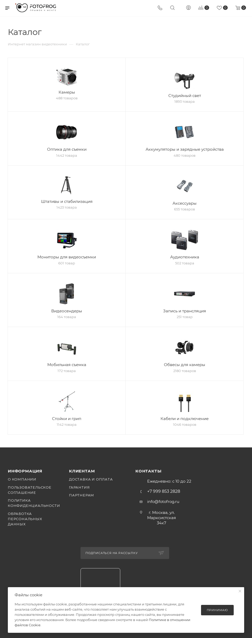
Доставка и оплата (91, 479)
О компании (22, 479)
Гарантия (79, 487)
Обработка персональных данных (25, 519)
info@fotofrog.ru (163, 501)
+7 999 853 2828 (163, 491)
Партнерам (81, 495)
